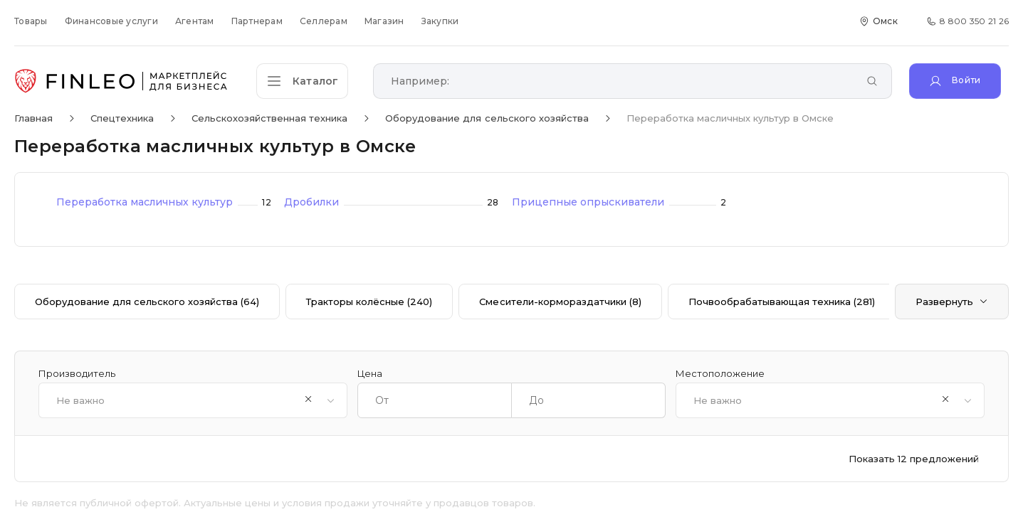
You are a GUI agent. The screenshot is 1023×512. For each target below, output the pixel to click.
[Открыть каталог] (306, 81)
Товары (31, 21)
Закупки (440, 21)
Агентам (194, 21)
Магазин (384, 21)
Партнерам (257, 21)
